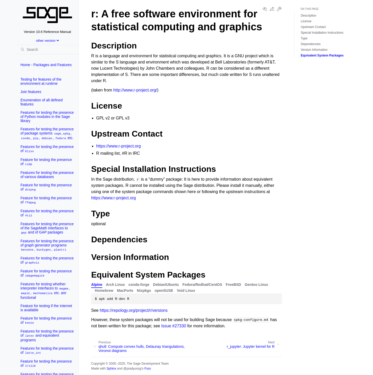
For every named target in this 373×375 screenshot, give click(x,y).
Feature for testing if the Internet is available (46, 308)
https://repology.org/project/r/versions (134, 310)
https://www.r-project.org (118, 146)
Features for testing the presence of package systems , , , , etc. (47, 133)
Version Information (314, 50)
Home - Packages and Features (46, 65)
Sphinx (111, 368)
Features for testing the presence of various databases (47, 175)
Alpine (96, 284)
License (306, 21)
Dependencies (311, 44)
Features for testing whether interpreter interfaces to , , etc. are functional (45, 291)
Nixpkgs (144, 290)
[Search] (47, 49)
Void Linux (186, 290)
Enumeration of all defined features (41, 102)
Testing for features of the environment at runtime (40, 81)
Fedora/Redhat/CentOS (202, 284)
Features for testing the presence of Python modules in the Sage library (47, 116)
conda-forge (138, 284)
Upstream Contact (313, 27)
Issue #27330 (173, 326)
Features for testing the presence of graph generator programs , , (47, 245)
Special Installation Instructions (322, 32)
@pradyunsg (132, 368)
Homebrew (104, 290)
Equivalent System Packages (322, 55)
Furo (147, 368)
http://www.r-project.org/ (135, 90)
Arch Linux (115, 284)
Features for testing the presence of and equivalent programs (47, 335)
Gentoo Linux (256, 284)
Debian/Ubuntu (166, 284)
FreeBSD (233, 284)
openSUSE (164, 290)
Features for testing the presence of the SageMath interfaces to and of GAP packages (47, 228)
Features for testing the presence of (47, 149)
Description (308, 15)
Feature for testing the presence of (46, 162)
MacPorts (125, 290)
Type (304, 38)
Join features (30, 92)
